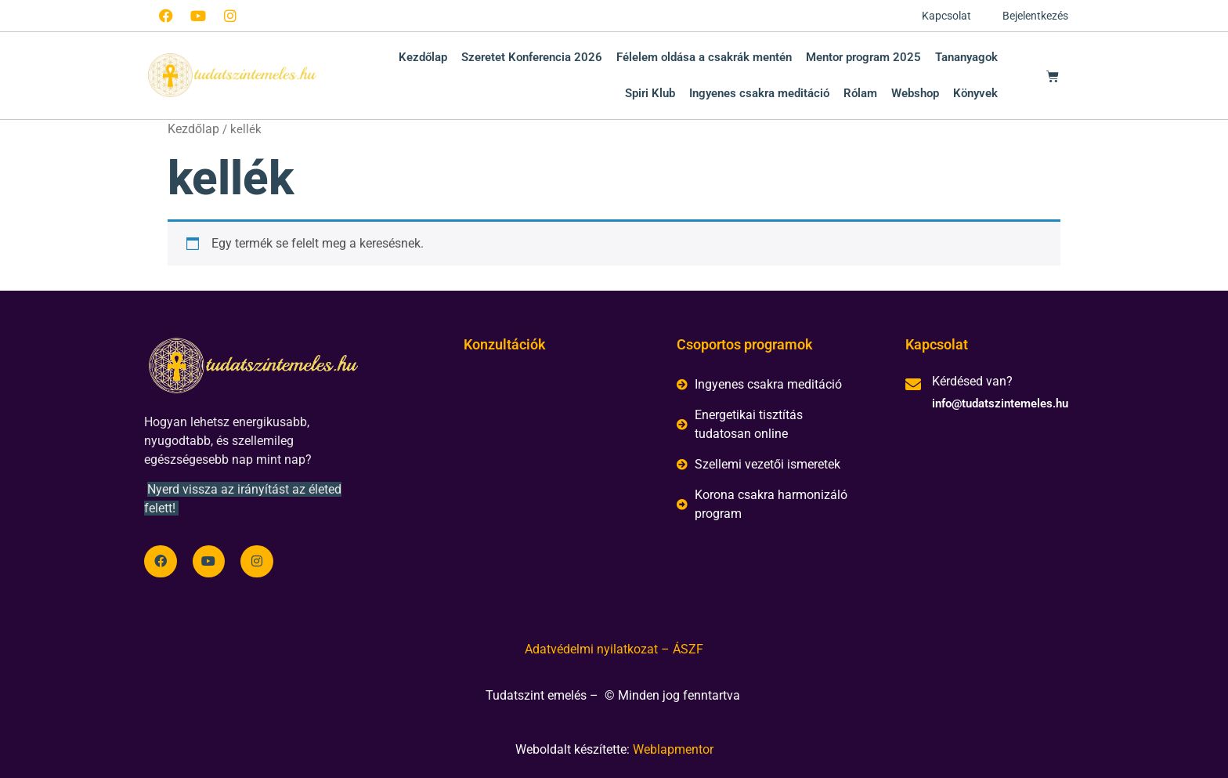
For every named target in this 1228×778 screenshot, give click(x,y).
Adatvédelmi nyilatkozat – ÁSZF (614, 649)
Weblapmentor (673, 749)
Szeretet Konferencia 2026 (531, 57)
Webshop (915, 93)
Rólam (860, 93)
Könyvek (975, 93)
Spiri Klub (650, 93)
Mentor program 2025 (863, 57)
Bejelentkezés (1035, 15)
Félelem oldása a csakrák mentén (704, 57)
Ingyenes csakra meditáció (759, 93)
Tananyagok (966, 57)
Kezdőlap (423, 57)
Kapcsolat (946, 15)
